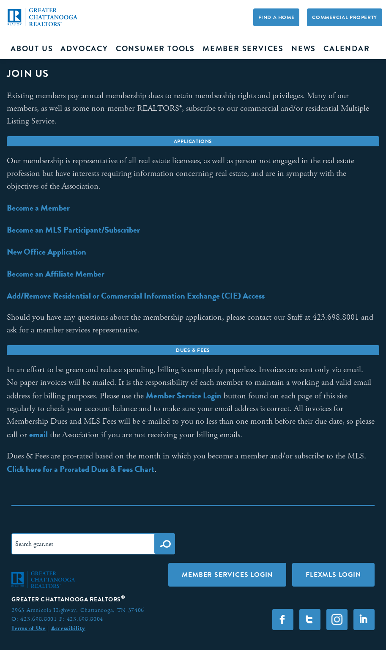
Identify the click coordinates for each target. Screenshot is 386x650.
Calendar (346, 49)
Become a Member (38, 207)
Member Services (243, 49)
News (303, 49)
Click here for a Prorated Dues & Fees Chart (80, 469)
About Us (32, 49)
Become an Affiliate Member (55, 273)
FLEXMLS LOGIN (333, 574)
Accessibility (68, 628)
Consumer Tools (155, 49)
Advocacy (84, 49)
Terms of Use (28, 628)
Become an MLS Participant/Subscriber (73, 229)
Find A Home (276, 17)
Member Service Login (184, 395)
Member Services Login (227, 574)
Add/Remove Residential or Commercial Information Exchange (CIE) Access (136, 295)
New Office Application (46, 251)
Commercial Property (344, 17)
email (38, 434)
